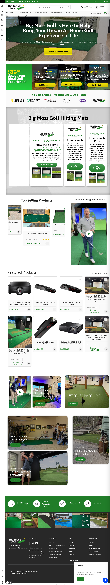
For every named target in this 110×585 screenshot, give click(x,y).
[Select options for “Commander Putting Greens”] (19, 232)
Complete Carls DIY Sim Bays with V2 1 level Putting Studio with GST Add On (19, 351)
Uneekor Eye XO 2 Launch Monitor (45, 303)
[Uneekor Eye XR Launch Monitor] (45, 328)
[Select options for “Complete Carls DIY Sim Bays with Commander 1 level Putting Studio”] (106, 349)
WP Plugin (63, 584)
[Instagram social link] (34, 1)
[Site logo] (16, 7)
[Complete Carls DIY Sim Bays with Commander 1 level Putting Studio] (97, 324)
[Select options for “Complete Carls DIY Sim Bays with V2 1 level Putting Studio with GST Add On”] (29, 363)
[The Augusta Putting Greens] (36, 218)
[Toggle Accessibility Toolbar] (105, 580)
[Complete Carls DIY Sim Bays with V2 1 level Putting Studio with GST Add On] (20, 332)
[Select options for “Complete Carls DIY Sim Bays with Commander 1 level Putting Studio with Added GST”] (106, 311)
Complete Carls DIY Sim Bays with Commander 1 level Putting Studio (96, 337)
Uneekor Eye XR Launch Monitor (45, 343)
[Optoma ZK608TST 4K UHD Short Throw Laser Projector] (71, 328)
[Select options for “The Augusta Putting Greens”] (47, 243)
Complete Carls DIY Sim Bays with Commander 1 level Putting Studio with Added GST (96, 298)
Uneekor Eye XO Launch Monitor (71, 303)
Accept (80, 578)
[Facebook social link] (32, 1)
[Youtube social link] (37, 1)
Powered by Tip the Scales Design (19, 573)
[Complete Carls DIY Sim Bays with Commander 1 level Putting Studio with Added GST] (97, 285)
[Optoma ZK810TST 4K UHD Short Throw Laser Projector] (20, 288)
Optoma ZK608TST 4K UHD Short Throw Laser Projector (71, 343)
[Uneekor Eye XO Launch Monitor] (71, 288)
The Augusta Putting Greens (36, 234)
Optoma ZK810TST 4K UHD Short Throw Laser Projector (19, 303)
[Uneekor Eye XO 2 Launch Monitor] (45, 288)
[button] (8, 39)
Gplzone (59, 584)
